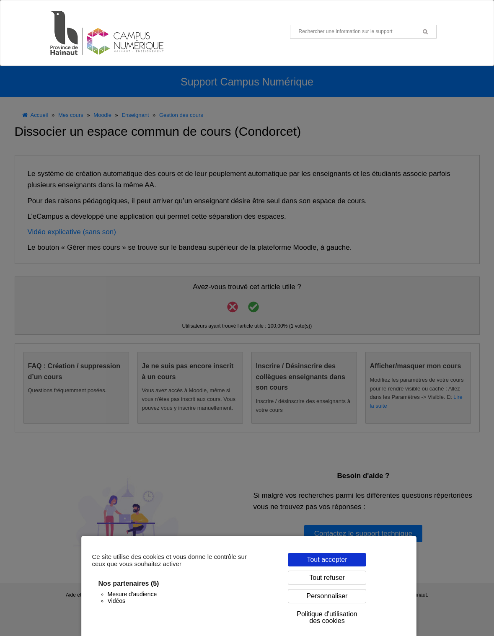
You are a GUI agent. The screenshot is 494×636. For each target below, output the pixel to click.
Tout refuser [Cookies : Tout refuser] (326, 577)
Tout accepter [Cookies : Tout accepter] (327, 559)
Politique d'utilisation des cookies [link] (327, 617)
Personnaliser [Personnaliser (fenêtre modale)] (327, 596)
